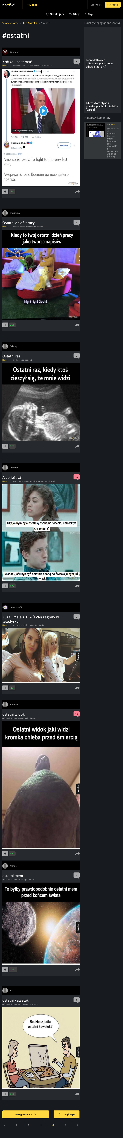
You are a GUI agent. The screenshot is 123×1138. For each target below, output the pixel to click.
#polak (30, 66)
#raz (22, 360)
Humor (5, 66)
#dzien (22, 227)
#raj (36, 625)
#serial (41, 625)
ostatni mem (12, 876)
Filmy (76, 14)
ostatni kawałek (15, 1000)
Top (90, 14)
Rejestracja (112, 4)
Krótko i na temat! (17, 62)
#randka (33, 481)
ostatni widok (13, 714)
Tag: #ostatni (30, 23)
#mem (20, 879)
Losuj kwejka (66, 1114)
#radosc (16, 360)
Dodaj (33, 4)
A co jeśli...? (12, 477)
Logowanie (96, 4)
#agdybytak (50, 481)
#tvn (32, 625)
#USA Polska (47, 66)
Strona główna (10, 23)
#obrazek (17, 66)
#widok (21, 718)
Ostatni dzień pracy (18, 223)
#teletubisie (31, 227)
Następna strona (25, 1114)
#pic (27, 718)
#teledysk (25, 625)
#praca (16, 227)
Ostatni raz (11, 356)
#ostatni (37, 66)
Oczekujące (57, 14)
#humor (14, 718)
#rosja (24, 66)
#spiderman (24, 481)
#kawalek (34, 1004)
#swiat (15, 481)
